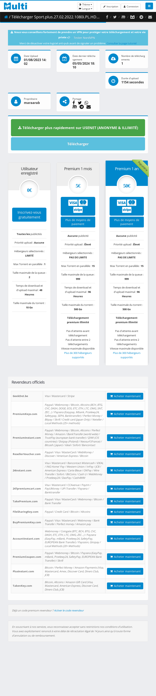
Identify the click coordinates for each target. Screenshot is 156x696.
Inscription (110, 6)
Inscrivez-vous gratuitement (29, 214)
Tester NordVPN (84, 37)
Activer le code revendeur (69, 610)
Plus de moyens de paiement (77, 222)
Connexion (130, 6)
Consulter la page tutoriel (121, 43)
